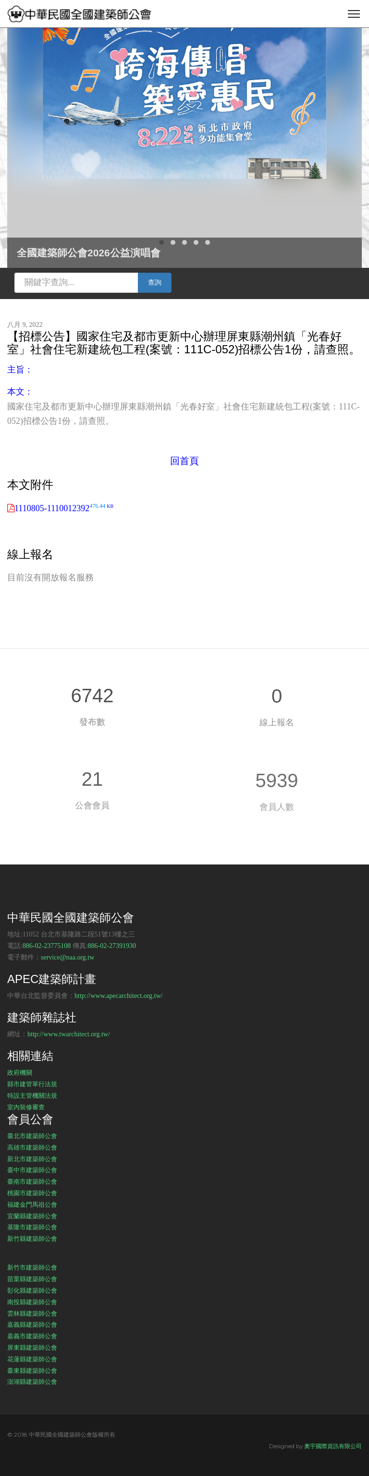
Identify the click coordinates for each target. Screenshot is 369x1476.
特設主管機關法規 (32, 1095)
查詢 (154, 282)
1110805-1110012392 (63, 508)
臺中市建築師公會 (32, 1170)
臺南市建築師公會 (32, 1181)
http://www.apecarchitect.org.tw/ (118, 995)
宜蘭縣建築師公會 (32, 1216)
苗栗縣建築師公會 (32, 1279)
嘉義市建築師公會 (32, 1336)
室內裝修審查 (26, 1107)
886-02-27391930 (112, 945)
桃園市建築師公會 (32, 1193)
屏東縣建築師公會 (32, 1347)
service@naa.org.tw (67, 957)
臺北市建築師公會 (32, 1136)
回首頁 (184, 461)
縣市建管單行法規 (32, 1084)
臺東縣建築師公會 (32, 1370)
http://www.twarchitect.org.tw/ (68, 1034)
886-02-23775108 (47, 945)
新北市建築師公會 (32, 1159)
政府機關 (19, 1072)
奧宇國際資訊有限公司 (333, 1446)
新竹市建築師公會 (32, 1267)
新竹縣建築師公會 (32, 1238)
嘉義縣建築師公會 (32, 1324)
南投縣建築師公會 (32, 1302)
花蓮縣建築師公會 (32, 1359)
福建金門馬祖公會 (32, 1204)
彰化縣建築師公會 (32, 1290)
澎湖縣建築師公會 (32, 1381)
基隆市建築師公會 (32, 1227)
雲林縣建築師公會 (32, 1313)
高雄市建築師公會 (32, 1147)
